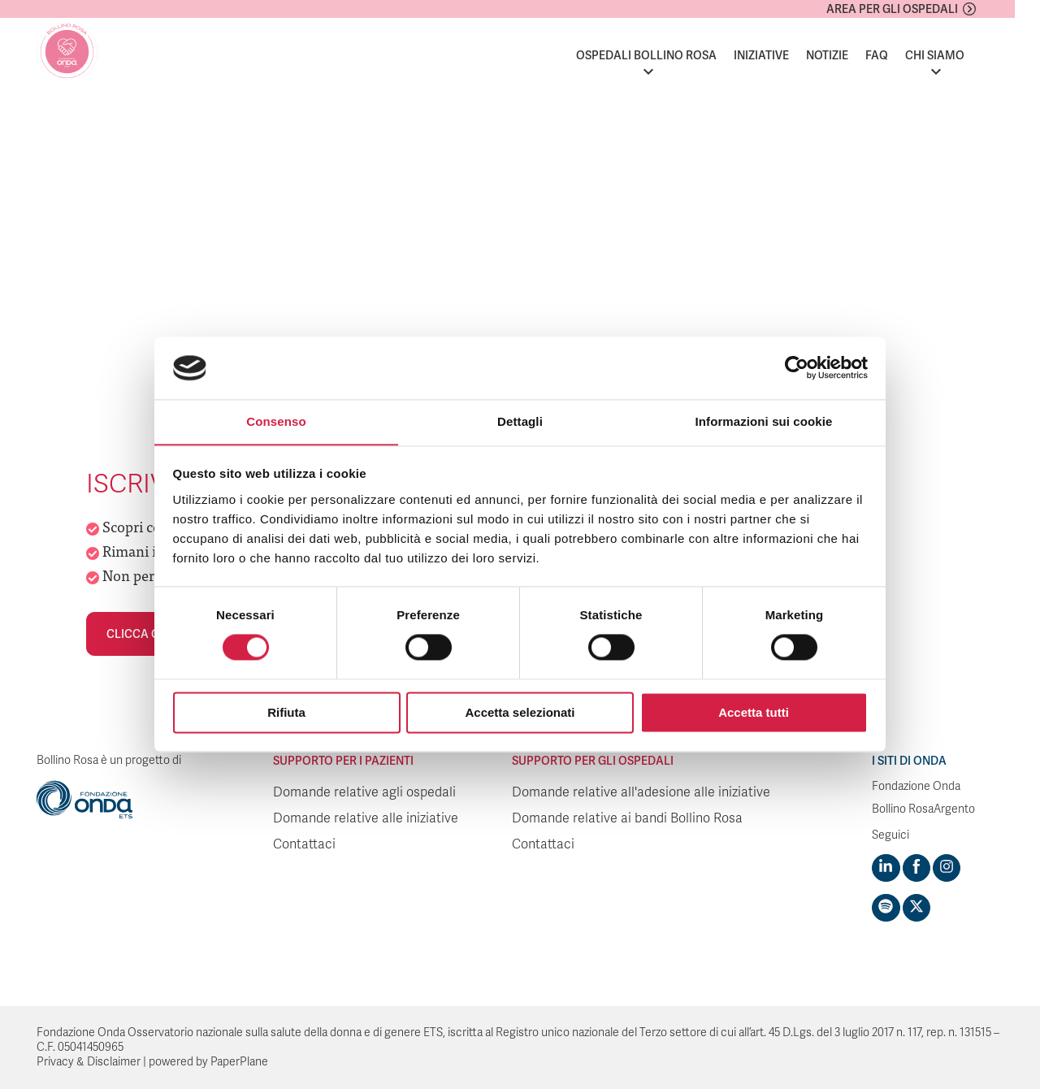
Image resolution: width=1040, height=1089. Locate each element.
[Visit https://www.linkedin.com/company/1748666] (886, 868)
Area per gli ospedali (917, 9)
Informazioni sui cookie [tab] (764, 421)
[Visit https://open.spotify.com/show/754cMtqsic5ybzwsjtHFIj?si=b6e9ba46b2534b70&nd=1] (886, 908)
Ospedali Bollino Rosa (671, 55)
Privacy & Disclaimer (89, 1062)
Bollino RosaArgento (923, 809)
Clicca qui (138, 634)
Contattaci (304, 844)
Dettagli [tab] (520, 421)
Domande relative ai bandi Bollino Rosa (627, 818)
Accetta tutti (753, 713)
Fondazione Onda (916, 786)
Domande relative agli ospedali (364, 792)
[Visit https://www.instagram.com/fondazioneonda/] (946, 868)
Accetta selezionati (519, 713)
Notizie (852, 55)
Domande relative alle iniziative (365, 818)
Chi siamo (960, 55)
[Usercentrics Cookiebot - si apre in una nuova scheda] (797, 367)
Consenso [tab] (276, 421)
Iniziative (786, 55)
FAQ (901, 55)
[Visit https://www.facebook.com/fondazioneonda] (916, 868)
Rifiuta (286, 713)
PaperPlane (239, 1062)
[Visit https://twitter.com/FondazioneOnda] (916, 908)
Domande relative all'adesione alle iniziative (641, 792)
